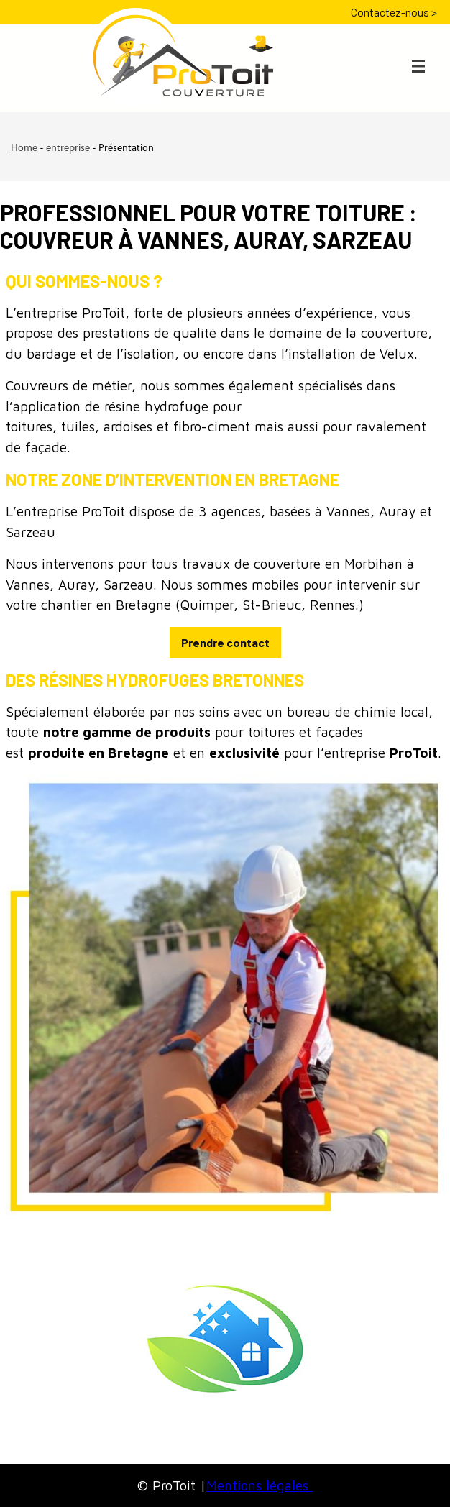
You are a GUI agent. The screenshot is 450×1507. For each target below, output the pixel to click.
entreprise (68, 148)
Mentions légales (259, 1485)
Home (24, 148)
